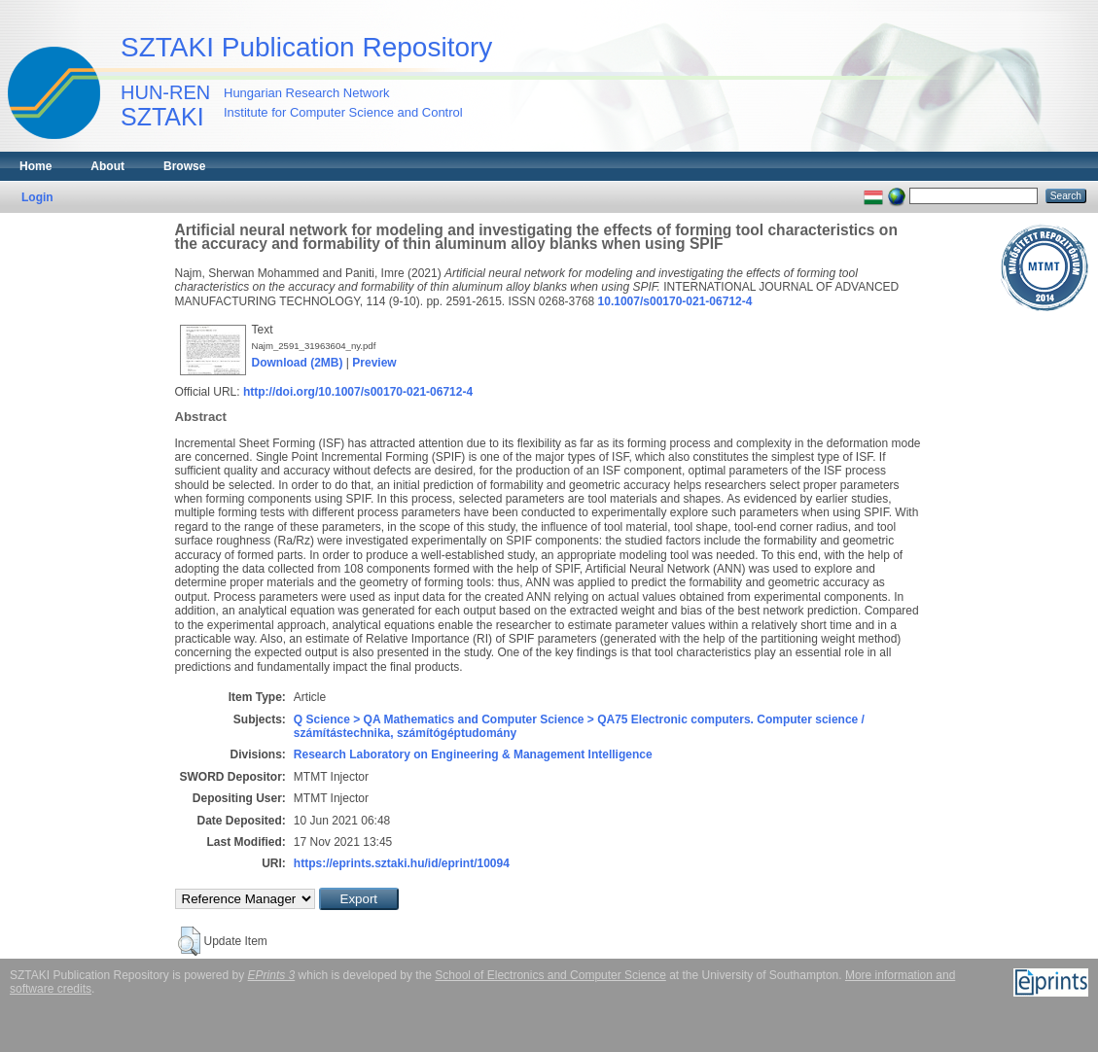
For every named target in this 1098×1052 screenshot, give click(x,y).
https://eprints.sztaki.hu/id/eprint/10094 (402, 863)
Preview (374, 362)
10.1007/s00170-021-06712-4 (675, 301)
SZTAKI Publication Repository (306, 47)
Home (35, 166)
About (107, 166)
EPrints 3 (272, 975)
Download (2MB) (297, 362)
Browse (184, 166)
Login (37, 197)
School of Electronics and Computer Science (550, 975)
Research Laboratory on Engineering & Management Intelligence (473, 754)
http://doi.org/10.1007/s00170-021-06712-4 (358, 392)
